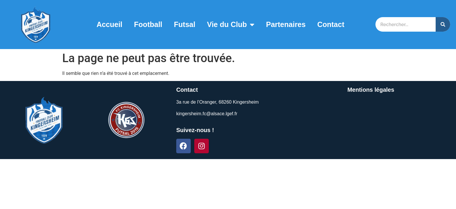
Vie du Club (230, 24)
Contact (330, 24)
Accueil (109, 24)
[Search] (443, 24)
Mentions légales (370, 90)
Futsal (184, 24)
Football (148, 24)
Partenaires (286, 24)
